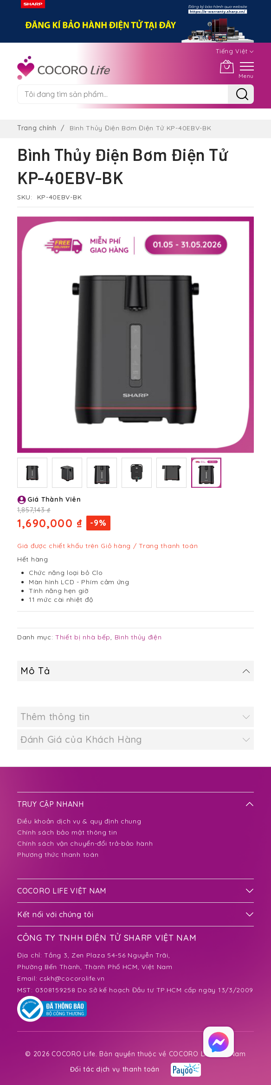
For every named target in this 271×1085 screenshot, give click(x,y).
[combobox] (122, 94)
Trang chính (37, 128)
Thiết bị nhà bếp (82, 637)
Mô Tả (35, 671)
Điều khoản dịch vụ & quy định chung (79, 821)
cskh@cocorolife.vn (72, 978)
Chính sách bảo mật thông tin (67, 832)
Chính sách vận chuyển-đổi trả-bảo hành (85, 843)
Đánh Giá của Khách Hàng (81, 739)
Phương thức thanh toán (57, 854)
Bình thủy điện (138, 637)
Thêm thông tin (55, 716)
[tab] (135, 671)
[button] (32, 473)
